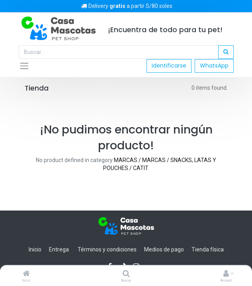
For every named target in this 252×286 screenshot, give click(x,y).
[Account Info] (226, 274)
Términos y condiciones (107, 249)
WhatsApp (214, 66)
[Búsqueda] (226, 52)
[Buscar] (126, 274)
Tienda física (207, 249)
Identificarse (169, 66)
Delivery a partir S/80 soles (126, 6)
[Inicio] (26, 274)
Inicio (35, 249)
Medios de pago (164, 249)
